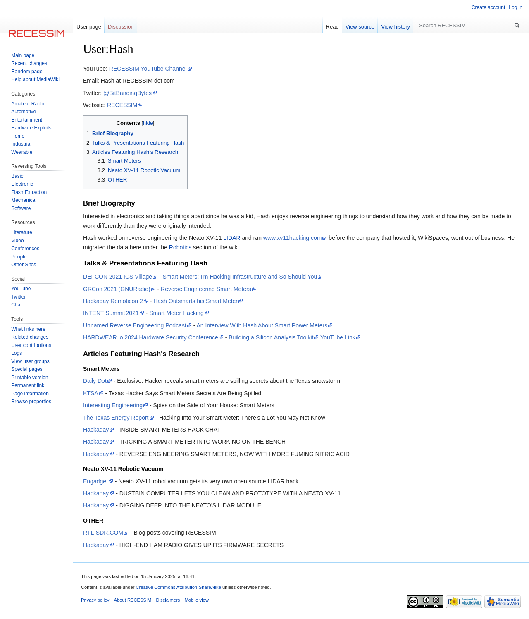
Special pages (26, 369)
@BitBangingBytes (127, 93)
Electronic (22, 184)
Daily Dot (95, 381)
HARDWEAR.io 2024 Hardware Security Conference (150, 337)
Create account (488, 7)
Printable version (29, 377)
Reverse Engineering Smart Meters (206, 289)
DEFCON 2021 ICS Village (117, 276)
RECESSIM (122, 105)
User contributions (31, 345)
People (18, 257)
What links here (28, 329)
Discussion (121, 27)
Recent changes (29, 63)
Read (332, 27)
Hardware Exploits (31, 128)
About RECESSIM (133, 599)
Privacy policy (95, 599)
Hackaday (96, 429)
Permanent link (27, 385)
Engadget (95, 481)
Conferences (25, 248)
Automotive (23, 112)
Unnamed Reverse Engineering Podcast (134, 325)
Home (17, 136)
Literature (21, 232)
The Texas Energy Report (116, 417)
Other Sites (23, 265)
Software (21, 208)
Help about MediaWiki (35, 79)
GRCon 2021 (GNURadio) (116, 289)
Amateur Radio (27, 104)
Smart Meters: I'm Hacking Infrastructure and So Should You (240, 276)
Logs (16, 353)
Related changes (29, 337)
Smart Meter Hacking (176, 313)
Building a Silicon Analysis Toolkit (271, 337)
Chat (16, 305)
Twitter (18, 297)
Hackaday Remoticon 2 (113, 301)
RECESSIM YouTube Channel (148, 68)
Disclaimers (168, 599)
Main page (22, 55)
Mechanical (23, 200)
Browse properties (31, 401)
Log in (515, 7)
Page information (30, 394)
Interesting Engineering (113, 405)
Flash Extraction (29, 192)
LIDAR (231, 237)
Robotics (180, 247)
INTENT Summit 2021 (111, 313)
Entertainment (26, 120)
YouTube (21, 289)
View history (395, 27)
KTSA (90, 393)
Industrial (21, 144)
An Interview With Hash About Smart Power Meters (261, 325)
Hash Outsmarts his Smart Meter (195, 301)
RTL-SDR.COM (103, 532)
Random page (26, 71)
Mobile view (197, 599)
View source (360, 27)
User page (88, 27)
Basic (17, 176)
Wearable (21, 152)
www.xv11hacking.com (292, 237)
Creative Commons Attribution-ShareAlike (178, 587)
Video (17, 241)
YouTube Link (337, 337)
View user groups (30, 361)
